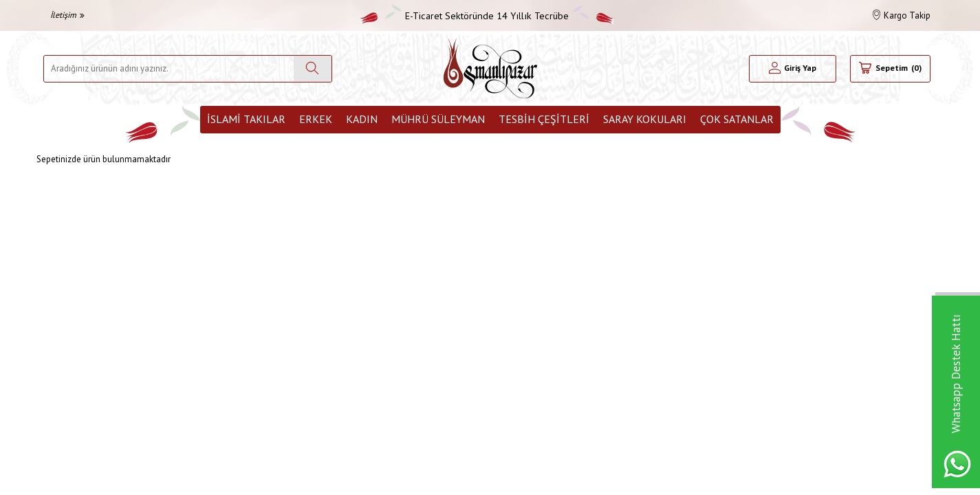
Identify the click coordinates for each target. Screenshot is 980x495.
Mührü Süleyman (438, 119)
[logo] (490, 68)
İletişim (67, 15)
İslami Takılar (246, 119)
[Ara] (312, 69)
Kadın (362, 119)
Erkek (315, 119)
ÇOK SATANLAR (737, 119)
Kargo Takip (901, 15)
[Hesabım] (792, 68)
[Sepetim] (890, 68)
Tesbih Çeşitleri (544, 119)
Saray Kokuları (644, 119)
